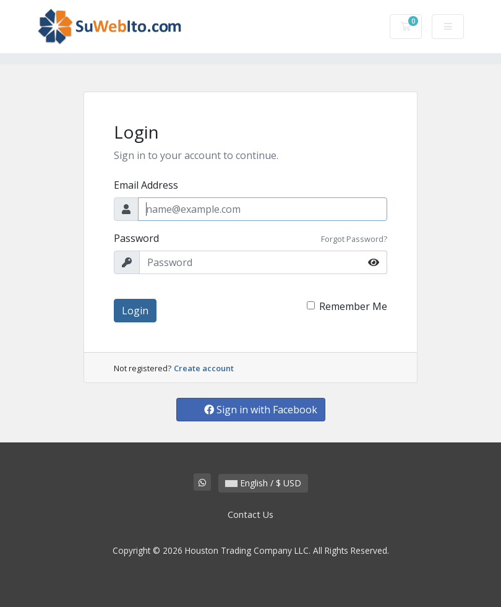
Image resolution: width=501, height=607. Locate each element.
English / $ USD (263, 483)
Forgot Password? (354, 238)
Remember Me (353, 306)
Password (136, 238)
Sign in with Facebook (260, 409)
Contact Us (250, 514)
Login (135, 310)
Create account (204, 368)
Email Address (146, 185)
